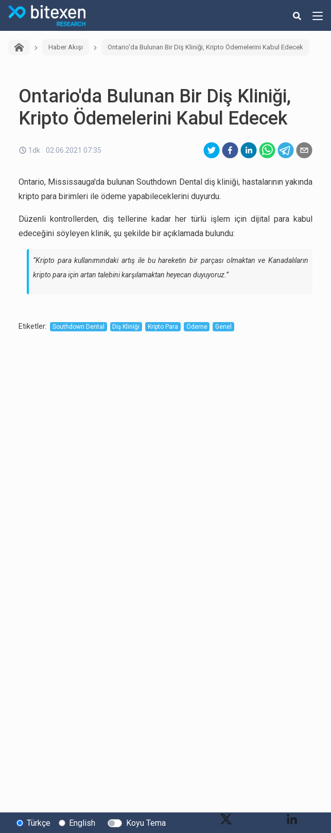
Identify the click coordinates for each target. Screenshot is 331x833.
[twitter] (211, 150)
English (82, 823)
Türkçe (38, 823)
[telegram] (285, 150)
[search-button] (297, 15)
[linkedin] (248, 150)
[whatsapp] (267, 150)
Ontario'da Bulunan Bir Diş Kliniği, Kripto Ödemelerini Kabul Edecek (205, 47)
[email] (304, 150)
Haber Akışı (65, 47)
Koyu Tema (146, 823)
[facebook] (230, 150)
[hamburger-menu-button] (317, 15)
